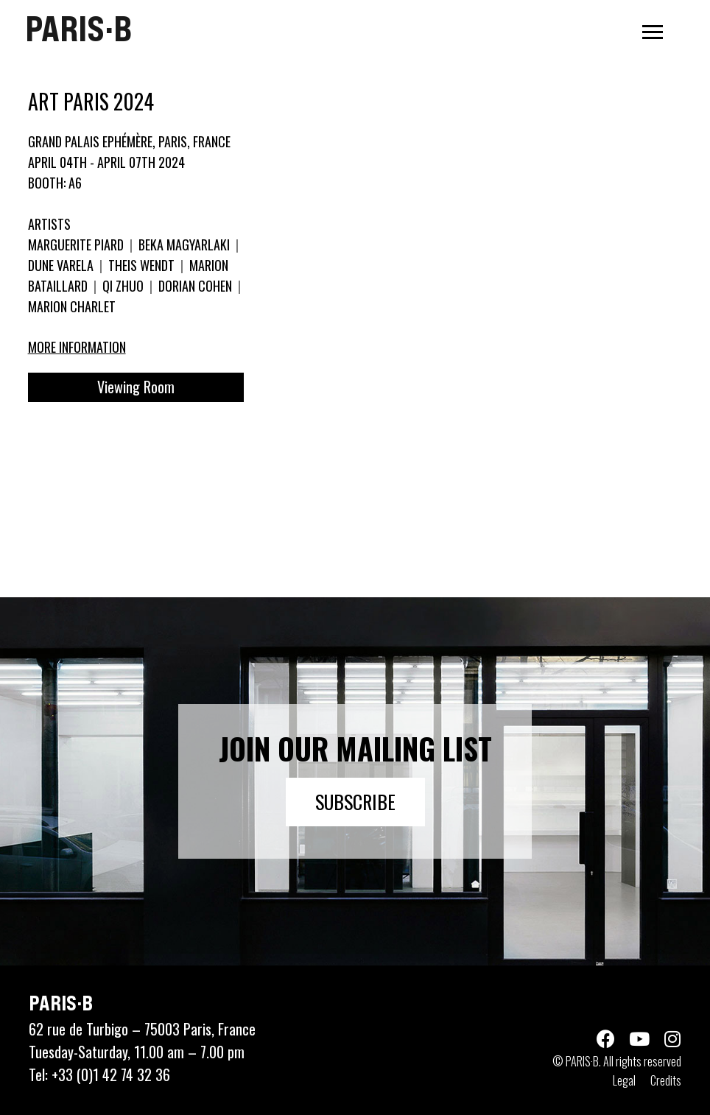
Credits (665, 1080)
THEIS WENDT (141, 265)
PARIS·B (78, 29)
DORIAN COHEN (195, 285)
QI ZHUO (123, 285)
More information (77, 346)
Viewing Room (136, 387)
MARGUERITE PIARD (77, 244)
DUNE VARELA (62, 265)
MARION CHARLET (72, 306)
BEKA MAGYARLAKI (184, 244)
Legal (624, 1080)
